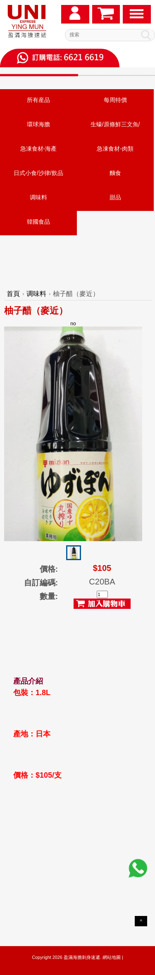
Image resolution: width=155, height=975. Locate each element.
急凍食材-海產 (38, 148)
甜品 (115, 197)
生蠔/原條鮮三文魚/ (115, 124)
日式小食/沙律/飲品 (38, 173)
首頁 (13, 293)
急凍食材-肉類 (115, 148)
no (73, 431)
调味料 (38, 197)
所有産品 (38, 100)
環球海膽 (38, 124)
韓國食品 (38, 221)
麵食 (115, 173)
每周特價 (115, 100)
